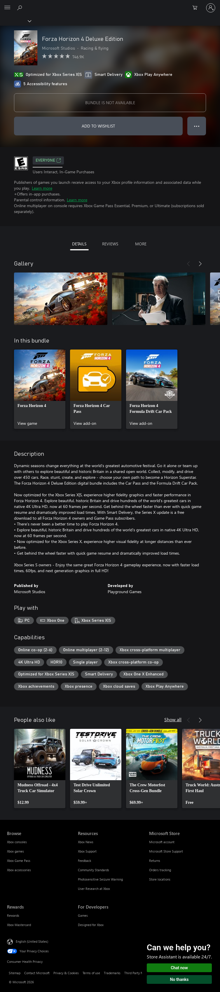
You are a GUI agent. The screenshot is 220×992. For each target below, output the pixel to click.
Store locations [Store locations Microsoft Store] (159, 879)
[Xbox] (15, 21)
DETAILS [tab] (79, 244)
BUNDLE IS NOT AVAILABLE (110, 102)
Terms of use (91, 973)
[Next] (200, 264)
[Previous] (188, 264)
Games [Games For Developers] (83, 915)
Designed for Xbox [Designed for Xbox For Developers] (91, 925)
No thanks (179, 979)
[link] (39, 389)
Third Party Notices (137, 973)
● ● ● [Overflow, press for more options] (197, 126)
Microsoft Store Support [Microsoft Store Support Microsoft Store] (166, 851)
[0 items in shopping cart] (197, 8)
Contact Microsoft (37, 973)
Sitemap (14, 973)
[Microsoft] (110, 4)
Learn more (42, 188)
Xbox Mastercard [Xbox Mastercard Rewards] (19, 925)
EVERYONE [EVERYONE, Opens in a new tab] (48, 160)
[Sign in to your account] (211, 8)
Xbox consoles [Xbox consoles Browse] (17, 842)
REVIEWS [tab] (110, 244)
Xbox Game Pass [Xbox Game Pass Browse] (18, 860)
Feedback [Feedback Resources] (84, 860)
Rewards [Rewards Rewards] (13, 915)
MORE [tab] (140, 244)
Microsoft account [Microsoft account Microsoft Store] (161, 842)
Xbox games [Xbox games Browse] (15, 851)
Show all (172, 719)
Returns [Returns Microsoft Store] (154, 860)
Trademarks (112, 973)
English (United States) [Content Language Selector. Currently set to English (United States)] (32, 941)
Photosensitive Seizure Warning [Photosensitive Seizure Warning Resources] (100, 879)
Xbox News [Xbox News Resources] (85, 842)
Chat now (179, 967)
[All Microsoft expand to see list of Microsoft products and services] (7, 8)
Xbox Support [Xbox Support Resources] (87, 851)
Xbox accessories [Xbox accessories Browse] (19, 870)
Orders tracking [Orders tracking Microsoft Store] (160, 870)
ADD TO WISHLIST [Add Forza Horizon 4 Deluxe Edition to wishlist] (98, 126)
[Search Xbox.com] (20, 7)
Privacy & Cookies (66, 973)
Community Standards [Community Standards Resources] (93, 870)
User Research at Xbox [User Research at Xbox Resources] (94, 888)
